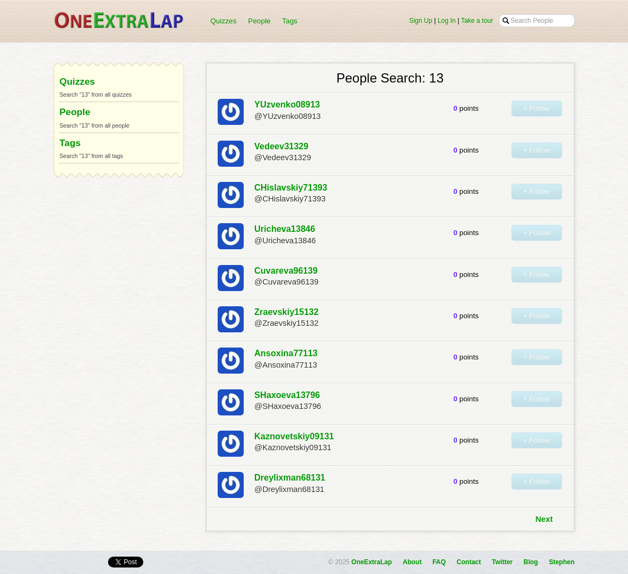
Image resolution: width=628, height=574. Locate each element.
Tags (289, 21)
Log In (446, 20)
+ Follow (536, 108)
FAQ (439, 562)
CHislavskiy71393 (291, 187)
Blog (530, 562)
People (259, 21)
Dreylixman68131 (290, 477)
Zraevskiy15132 (287, 312)
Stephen (561, 562)
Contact (468, 562)
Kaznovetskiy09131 (294, 436)
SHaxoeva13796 (287, 395)
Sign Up (421, 20)
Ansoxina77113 (286, 353)
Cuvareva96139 (286, 270)
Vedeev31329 (282, 146)
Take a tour (477, 20)
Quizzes (224, 21)
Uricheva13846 (285, 229)
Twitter (502, 562)
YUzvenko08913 (287, 104)
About (412, 562)
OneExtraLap (371, 562)
